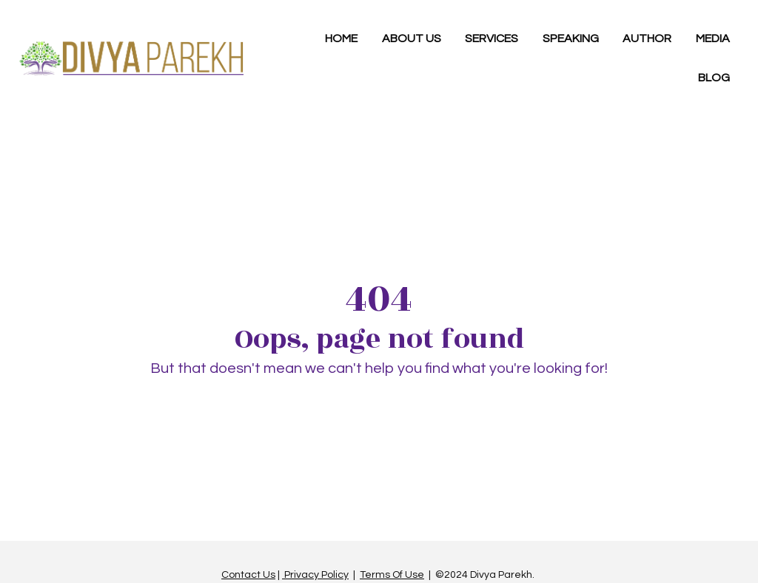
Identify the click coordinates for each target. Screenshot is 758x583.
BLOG (714, 78)
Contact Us (248, 570)
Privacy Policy (315, 570)
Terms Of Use (392, 570)
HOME (341, 38)
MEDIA (713, 38)
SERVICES (491, 38)
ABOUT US (411, 38)
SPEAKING (571, 38)
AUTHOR (647, 38)
